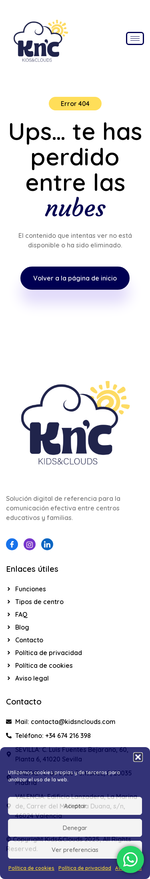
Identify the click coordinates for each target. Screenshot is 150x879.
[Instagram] (30, 544)
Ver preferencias (75, 849)
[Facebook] (12, 544)
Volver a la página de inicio (75, 278)
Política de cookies (31, 868)
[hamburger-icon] (135, 38)
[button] (138, 757)
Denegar (75, 828)
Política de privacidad (84, 868)
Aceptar (75, 806)
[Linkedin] (47, 544)
